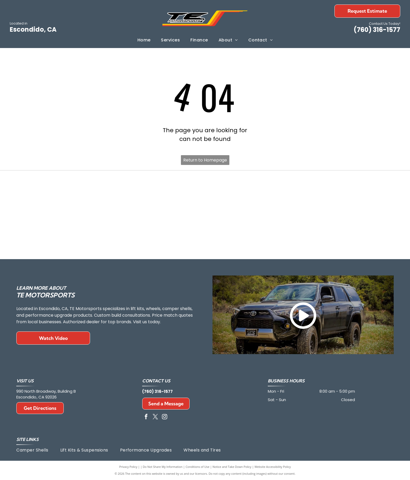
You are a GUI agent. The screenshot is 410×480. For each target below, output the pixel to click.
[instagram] (165, 417)
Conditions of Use (198, 467)
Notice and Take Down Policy (232, 467)
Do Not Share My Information (162, 467)
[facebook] (146, 417)
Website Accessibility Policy (272, 467)
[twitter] (155, 417)
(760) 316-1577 (377, 29)
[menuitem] (144, 40)
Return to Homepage (205, 160)
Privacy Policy (128, 467)
